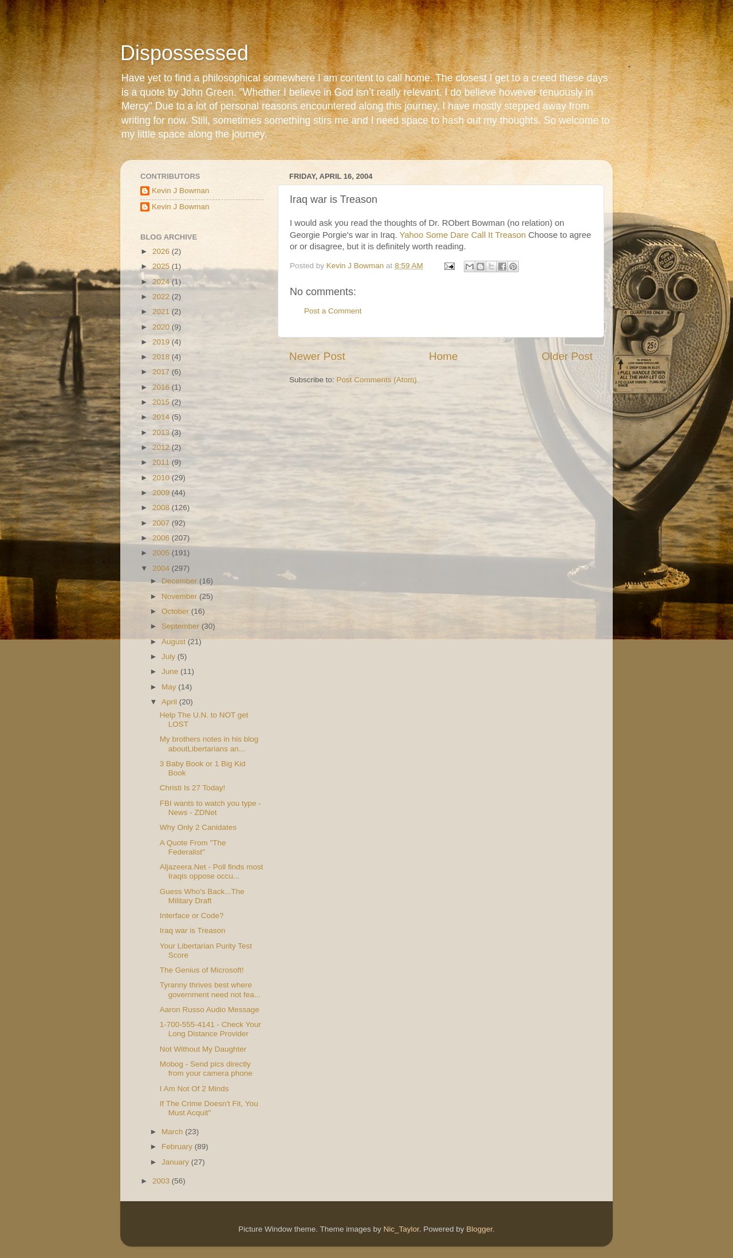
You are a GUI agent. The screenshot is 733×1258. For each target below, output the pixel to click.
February (178, 1146)
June (170, 671)
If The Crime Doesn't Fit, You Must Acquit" (209, 1108)
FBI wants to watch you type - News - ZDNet (210, 808)
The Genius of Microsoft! (202, 970)
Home (443, 356)
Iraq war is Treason (193, 930)
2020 (162, 327)
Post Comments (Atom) (377, 379)
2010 (162, 477)
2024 (162, 281)
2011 (162, 462)
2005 (162, 552)
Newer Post (317, 356)
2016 (162, 387)
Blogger (479, 1229)
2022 (162, 296)
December (180, 581)
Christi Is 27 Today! (193, 787)
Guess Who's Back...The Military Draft (202, 896)
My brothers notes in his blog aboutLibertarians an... (209, 744)
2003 (162, 1181)
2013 (162, 432)
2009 (162, 492)
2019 (162, 342)
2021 (162, 311)
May (169, 687)
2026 (162, 251)
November (180, 596)
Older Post (567, 356)
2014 (162, 417)
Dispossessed (184, 53)
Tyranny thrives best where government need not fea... (210, 989)
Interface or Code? (192, 915)
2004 (162, 568)
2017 (162, 371)
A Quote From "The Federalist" (193, 847)
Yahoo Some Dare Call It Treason (463, 235)
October (176, 611)
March (173, 1131)
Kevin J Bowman (181, 190)
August (174, 641)
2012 (162, 447)
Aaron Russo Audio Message (209, 1009)
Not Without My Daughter (203, 1049)
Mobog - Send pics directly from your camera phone (206, 1068)
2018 (162, 356)
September (181, 626)
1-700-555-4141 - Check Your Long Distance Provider (210, 1029)
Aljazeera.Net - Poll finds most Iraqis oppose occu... (211, 871)
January (176, 1162)
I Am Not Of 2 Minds (194, 1088)
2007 (162, 523)
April (170, 701)
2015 (162, 402)
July (169, 656)
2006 (162, 538)
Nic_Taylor (401, 1229)
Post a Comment (333, 311)
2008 (162, 507)
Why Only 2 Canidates (198, 827)
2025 (162, 266)
